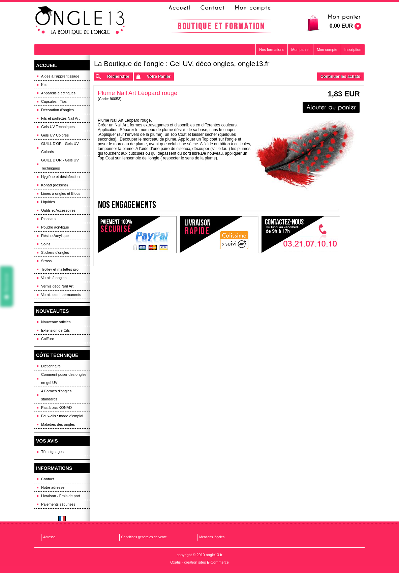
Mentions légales (211, 537)
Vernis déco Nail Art (57, 286)
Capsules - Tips (54, 101)
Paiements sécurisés (58, 504)
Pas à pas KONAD (56, 407)
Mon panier (300, 50)
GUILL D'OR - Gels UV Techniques (60, 164)
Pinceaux (48, 219)
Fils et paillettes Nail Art (60, 118)
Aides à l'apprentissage (60, 76)
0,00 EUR (341, 26)
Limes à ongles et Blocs (60, 193)
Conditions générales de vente (144, 537)
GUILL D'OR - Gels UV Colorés (60, 148)
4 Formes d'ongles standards (56, 395)
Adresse (49, 537)
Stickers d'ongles (55, 252)
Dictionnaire (51, 366)
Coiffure (47, 339)
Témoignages (52, 452)
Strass (46, 261)
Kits (44, 85)
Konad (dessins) (54, 185)
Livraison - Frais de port (60, 496)
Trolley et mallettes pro (60, 269)
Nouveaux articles (55, 322)
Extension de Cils (55, 330)
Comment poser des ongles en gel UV (64, 378)
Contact (47, 479)
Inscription (352, 50)
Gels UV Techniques (57, 127)
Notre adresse (52, 487)
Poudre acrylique (55, 227)
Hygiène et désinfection (60, 177)
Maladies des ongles (58, 424)
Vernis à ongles (53, 278)
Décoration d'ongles (57, 110)
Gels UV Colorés (55, 135)
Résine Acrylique (55, 236)
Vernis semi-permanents (61, 295)
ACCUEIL (46, 65)
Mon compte (327, 50)
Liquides (48, 202)
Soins (46, 244)
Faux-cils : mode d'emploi (62, 416)
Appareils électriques (58, 93)
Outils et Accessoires (58, 210)
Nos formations (271, 50)
